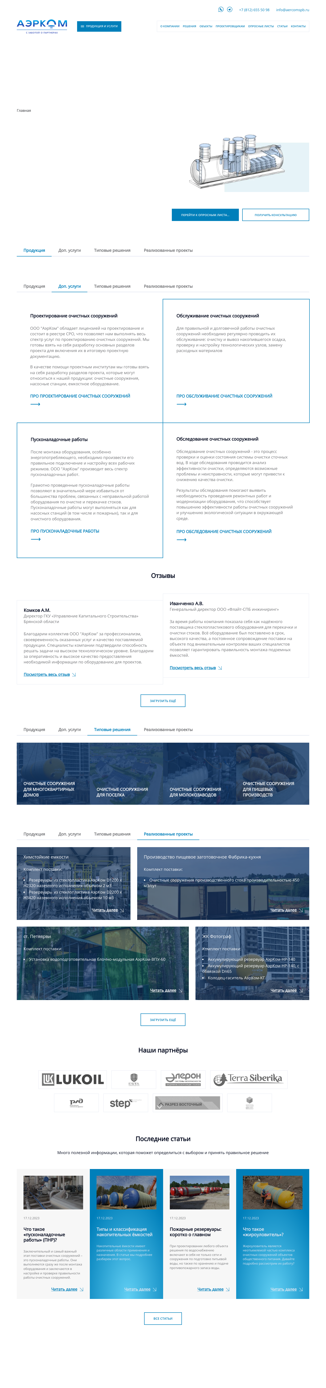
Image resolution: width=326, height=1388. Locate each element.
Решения (189, 26)
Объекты (206, 26)
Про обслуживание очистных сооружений (224, 396)
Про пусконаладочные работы (65, 531)
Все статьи (163, 1319)
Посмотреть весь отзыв (47, 674)
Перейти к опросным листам (205, 215)
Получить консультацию (276, 215)
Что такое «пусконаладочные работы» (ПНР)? (44, 1234)
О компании (170, 26)
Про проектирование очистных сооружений (80, 396)
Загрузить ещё (163, 701)
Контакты (298, 26)
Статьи (282, 26)
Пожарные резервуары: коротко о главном (195, 1232)
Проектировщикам (230, 26)
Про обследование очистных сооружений (224, 531)
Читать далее (105, 910)
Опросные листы (261, 26)
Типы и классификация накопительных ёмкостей (124, 1232)
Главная (24, 110)
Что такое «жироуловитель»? (263, 1232)
